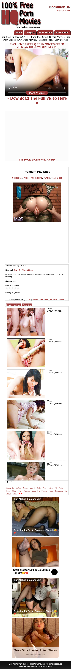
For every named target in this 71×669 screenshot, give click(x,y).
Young (8, 491)
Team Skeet (56, 178)
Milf (56, 488)
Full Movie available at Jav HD (37, 159)
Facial (51, 491)
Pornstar (44, 491)
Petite (61, 488)
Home (19, 32)
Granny (25, 488)
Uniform (18, 488)
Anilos (27, 178)
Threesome (59, 491)
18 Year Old (10, 488)
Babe (14, 494)
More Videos (27, 270)
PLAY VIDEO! (37, 92)
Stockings (27, 491)
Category (30, 32)
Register (66, 10)
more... (22, 493)
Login (59, 10)
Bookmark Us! (60, 7)
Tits (66, 491)
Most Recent (45, 32)
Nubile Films (36, 178)
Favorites (26, 305)
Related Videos (13, 305)
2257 (29, 299)
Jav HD (47, 178)
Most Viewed (62, 32)
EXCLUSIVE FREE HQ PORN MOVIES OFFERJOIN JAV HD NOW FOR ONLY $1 (37, 45)
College (8, 494)
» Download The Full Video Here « (37, 100)
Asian (45, 488)
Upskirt (38, 488)
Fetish (20, 491)
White (14, 491)
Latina (51, 488)
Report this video (57, 299)
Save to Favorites (40, 299)
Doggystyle (36, 491)
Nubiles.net (17, 178)
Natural (32, 488)
